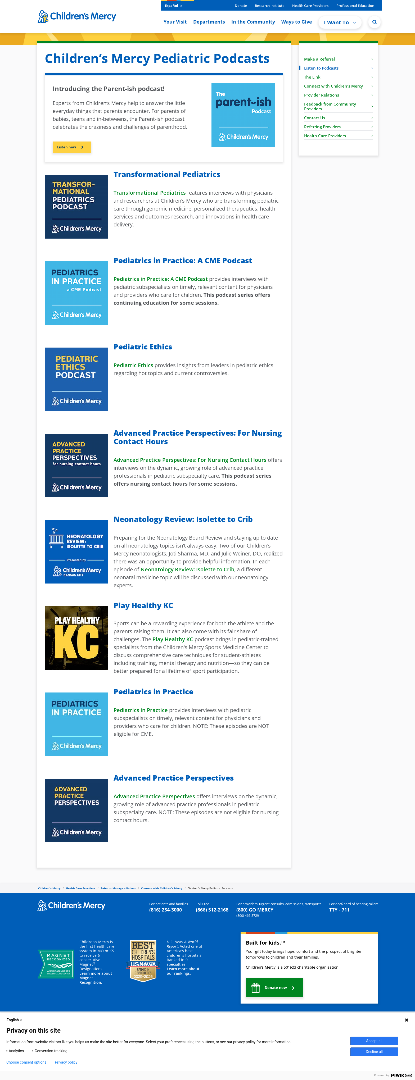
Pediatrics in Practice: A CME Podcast (161, 278)
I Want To (340, 22)
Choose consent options (26, 1062)
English (15, 1020)
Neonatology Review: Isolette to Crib (187, 569)
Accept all (374, 1041)
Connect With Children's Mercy (161, 888)
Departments (209, 22)
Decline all (374, 1052)
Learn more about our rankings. (183, 971)
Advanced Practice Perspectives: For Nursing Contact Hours (190, 459)
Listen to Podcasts (338, 68)
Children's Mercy (49, 888)
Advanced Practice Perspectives (154, 796)
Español (173, 5)
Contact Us (338, 117)
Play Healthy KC (172, 639)
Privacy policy (66, 1062)
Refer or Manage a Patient (118, 888)
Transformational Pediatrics (150, 192)
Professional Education (355, 5)
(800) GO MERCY (254, 909)
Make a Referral (338, 59)
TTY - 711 (339, 909)
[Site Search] (374, 22)
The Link (338, 77)
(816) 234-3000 (165, 909)
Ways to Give (296, 22)
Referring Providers (338, 126)
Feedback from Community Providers (338, 106)
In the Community (253, 22)
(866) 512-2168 (212, 909)
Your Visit (175, 22)
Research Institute (269, 5)
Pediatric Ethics (133, 365)
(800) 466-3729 (247, 915)
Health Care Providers (310, 5)
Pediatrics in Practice (141, 710)
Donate (241, 5)
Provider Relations (338, 95)
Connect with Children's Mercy (338, 86)
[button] (72, 147)
